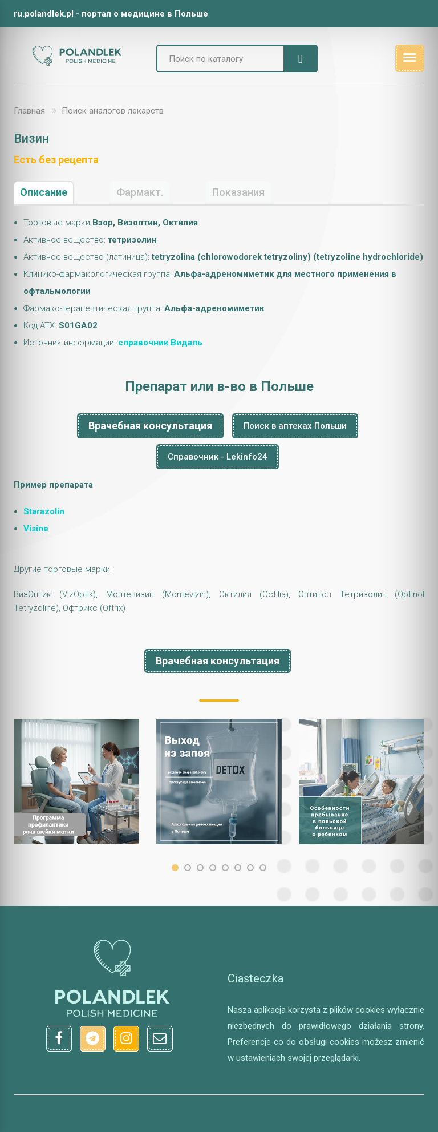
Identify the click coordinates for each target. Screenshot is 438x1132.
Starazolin (43, 511)
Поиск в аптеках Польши (295, 426)
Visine (35, 528)
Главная (29, 111)
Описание (43, 192)
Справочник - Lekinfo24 (217, 457)
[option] (76, 781)
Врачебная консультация (150, 426)
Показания (238, 192)
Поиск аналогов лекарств (113, 111)
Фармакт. (139, 192)
